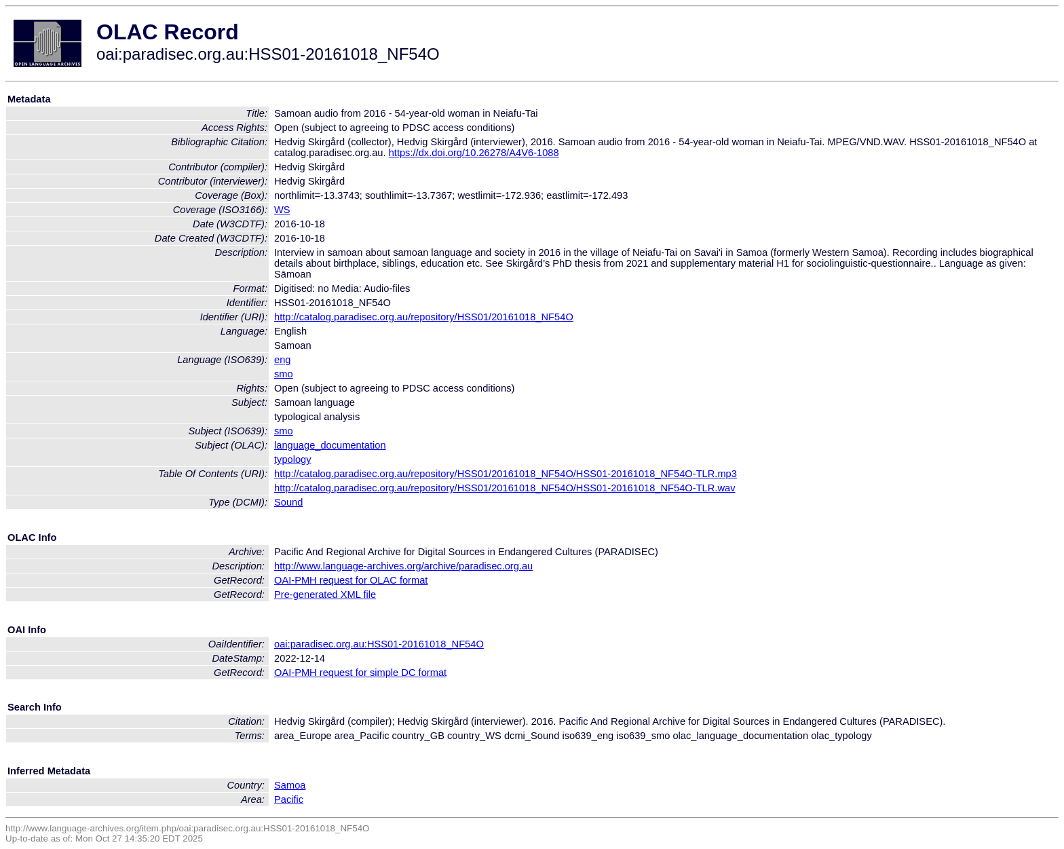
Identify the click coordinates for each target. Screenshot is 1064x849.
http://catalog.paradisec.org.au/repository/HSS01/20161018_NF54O (423, 317)
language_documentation (330, 445)
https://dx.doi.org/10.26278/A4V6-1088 (474, 152)
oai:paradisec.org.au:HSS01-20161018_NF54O (379, 644)
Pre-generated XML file (325, 594)
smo (283, 374)
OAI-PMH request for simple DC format (360, 672)
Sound (288, 502)
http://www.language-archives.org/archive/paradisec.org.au (403, 566)
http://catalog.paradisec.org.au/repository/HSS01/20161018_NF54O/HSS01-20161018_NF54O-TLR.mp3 (505, 473)
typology (292, 459)
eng (282, 359)
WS (282, 209)
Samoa (289, 785)
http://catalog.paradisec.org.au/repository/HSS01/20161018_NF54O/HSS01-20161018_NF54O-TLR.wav (504, 488)
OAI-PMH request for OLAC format (351, 580)
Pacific (288, 799)
